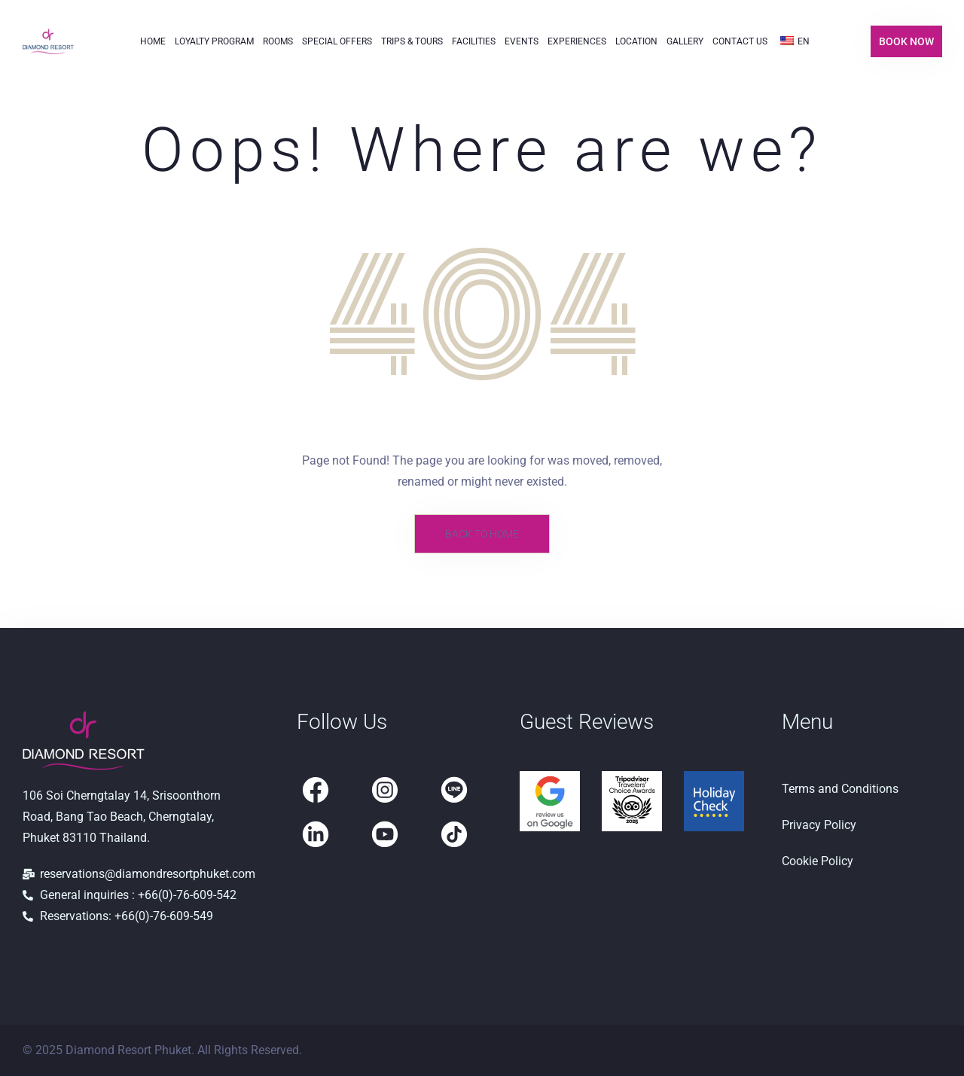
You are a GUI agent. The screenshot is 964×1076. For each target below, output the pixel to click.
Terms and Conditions (840, 789)
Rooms (278, 41)
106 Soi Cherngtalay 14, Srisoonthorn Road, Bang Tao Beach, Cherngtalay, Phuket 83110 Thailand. (122, 816)
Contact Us (739, 41)
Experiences (577, 41)
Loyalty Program (214, 41)
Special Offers (337, 41)
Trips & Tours (412, 41)
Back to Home (482, 534)
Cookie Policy (817, 861)
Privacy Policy (819, 825)
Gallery (685, 41)
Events (521, 41)
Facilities (474, 41)
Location (636, 41)
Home (153, 41)
